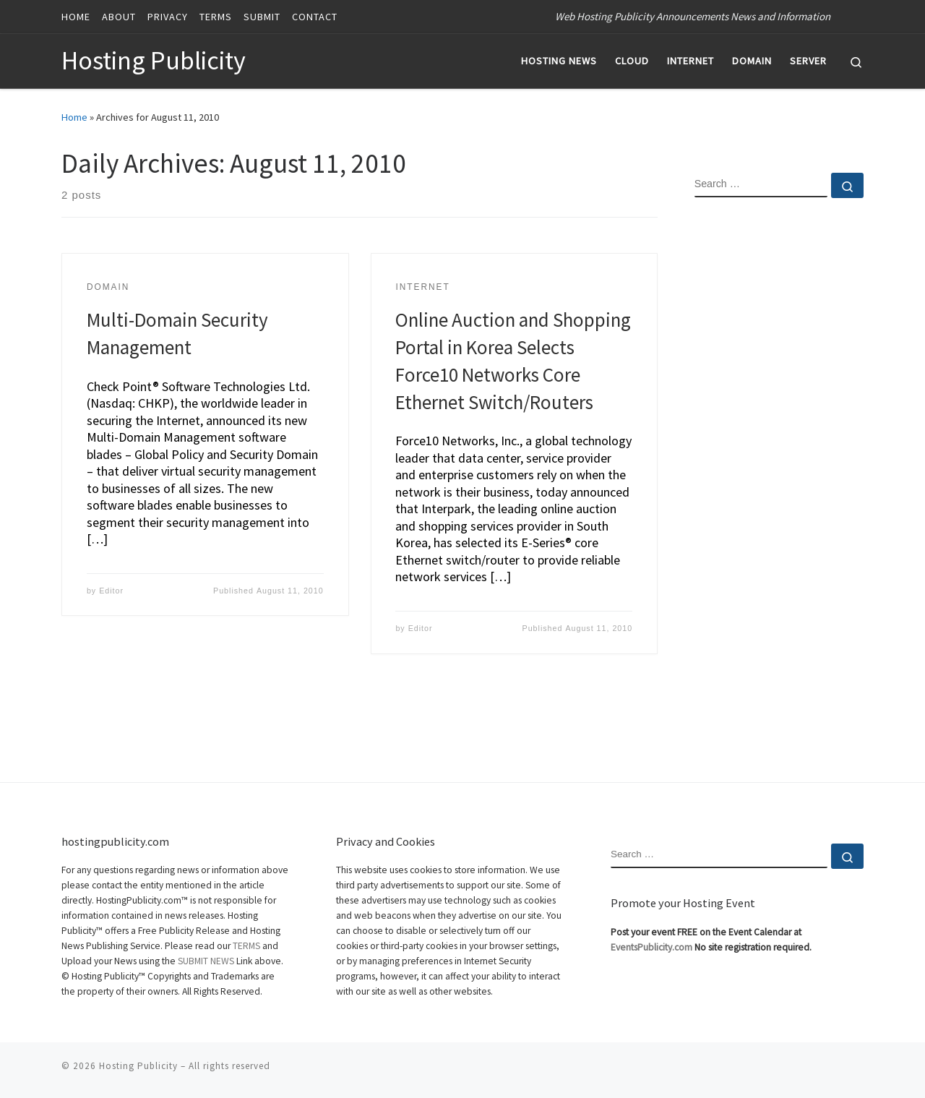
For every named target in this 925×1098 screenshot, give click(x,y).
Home (74, 117)
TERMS (246, 946)
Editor (111, 590)
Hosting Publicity (138, 1066)
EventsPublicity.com (651, 947)
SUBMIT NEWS (206, 961)
